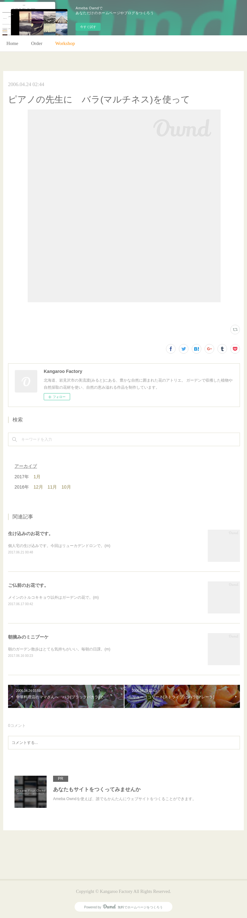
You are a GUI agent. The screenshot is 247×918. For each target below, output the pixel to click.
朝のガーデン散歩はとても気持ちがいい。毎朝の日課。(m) (59, 649)
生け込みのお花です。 (30, 533)
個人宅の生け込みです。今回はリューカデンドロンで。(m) (59, 545)
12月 (38, 487)
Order (36, 43)
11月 (52, 487)
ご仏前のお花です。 (28, 585)
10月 (66, 487)
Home (12, 43)
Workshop (65, 43)
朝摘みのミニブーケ (28, 637)
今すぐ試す (88, 27)
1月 (37, 476)
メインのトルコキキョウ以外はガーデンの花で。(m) (53, 597)
